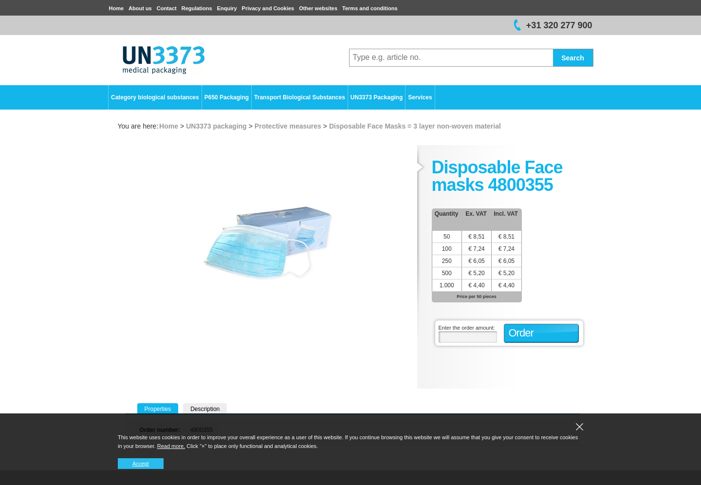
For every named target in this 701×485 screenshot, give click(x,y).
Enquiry (227, 8)
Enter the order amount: (467, 328)
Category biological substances (155, 97)
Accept (140, 463)
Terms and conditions (369, 8)
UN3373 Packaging (376, 97)
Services (420, 97)
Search (572, 58)
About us (140, 8)
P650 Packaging (226, 97)
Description (205, 409)
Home (116, 8)
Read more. (171, 446)
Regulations (197, 8)
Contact (167, 8)
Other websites (318, 8)
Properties (158, 409)
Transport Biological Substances (299, 97)
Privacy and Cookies (268, 8)
